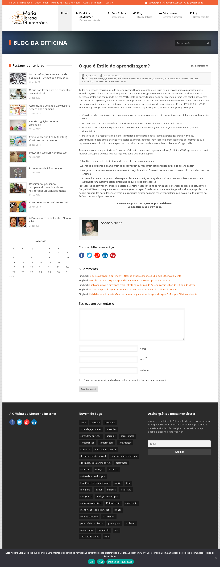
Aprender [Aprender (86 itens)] (111, 429)
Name (143, 348)
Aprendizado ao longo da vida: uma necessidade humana (49, 107)
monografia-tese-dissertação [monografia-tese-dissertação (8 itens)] (94, 509)
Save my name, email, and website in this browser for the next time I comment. (125, 380)
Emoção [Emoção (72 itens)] (99, 469)
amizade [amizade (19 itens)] (95, 422)
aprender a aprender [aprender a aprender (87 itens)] (90, 435)
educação (87, 81)
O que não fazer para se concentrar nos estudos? (50, 91)
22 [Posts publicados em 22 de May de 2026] (49, 267)
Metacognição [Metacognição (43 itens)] (113, 503)
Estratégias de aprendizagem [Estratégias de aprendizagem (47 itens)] (94, 483)
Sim (92, 562)
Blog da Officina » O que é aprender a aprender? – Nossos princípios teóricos (130, 280)
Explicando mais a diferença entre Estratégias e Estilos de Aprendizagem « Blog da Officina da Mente (142, 284)
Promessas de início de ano (45, 168)
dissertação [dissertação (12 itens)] (121, 462)
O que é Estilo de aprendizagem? (114, 66)
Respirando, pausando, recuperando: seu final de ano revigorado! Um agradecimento (47, 187)
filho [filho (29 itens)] (128, 483)
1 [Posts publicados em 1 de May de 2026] (49, 252)
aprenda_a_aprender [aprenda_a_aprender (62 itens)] (90, 429)
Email (143, 359)
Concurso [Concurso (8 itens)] (85, 449)
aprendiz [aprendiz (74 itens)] (111, 435)
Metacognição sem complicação (48, 152)
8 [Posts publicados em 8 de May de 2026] (49, 257)
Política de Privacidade (20, 2)
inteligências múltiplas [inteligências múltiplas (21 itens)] (107, 496)
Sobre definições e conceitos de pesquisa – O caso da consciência (49, 76)
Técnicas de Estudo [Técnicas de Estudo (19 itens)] (89, 536)
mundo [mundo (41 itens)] (118, 509)
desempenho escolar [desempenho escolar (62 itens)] (105, 449)
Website (144, 370)
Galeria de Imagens (92, 2)
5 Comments (201, 66)
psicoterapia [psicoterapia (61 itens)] (86, 530)
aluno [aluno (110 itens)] (83, 422)
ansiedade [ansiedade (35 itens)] (110, 422)
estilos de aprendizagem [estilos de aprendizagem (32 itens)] (92, 476)
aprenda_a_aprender (105, 78)
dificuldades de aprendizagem (181, 78)
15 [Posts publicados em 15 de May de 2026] (49, 262)
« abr (12, 276)
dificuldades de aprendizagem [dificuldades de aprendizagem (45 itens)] (95, 462)
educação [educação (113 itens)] (85, 469)
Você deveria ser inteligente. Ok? (48, 202)
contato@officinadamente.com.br (165, 2)
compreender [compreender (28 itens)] (106, 442)
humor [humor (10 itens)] (99, 489)
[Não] (215, 558)
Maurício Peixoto (113, 75)
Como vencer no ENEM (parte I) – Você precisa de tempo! (49, 138)
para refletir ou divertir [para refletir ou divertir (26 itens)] (91, 523)
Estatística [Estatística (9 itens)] (113, 469)
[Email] (179, 443)
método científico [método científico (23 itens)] (89, 516)
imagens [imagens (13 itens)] (111, 489)
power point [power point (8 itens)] (114, 523)
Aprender (123, 78)
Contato (110, 2)
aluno (89, 78)
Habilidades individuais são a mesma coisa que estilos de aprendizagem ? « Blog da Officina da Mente (143, 294)
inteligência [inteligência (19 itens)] (86, 496)
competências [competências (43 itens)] (87, 442)
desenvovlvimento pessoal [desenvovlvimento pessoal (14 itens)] (124, 456)
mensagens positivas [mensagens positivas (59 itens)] (90, 503)
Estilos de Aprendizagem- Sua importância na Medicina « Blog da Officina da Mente (133, 289)
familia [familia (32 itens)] (117, 483)
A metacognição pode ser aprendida (44, 122)
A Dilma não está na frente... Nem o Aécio (50, 219)
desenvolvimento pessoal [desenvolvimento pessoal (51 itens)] (93, 456)
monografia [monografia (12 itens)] (131, 503)
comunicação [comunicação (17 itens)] (125, 442)
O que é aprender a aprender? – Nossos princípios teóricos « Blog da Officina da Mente (135, 275)
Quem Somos (41, 2)
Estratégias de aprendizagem (110, 81)
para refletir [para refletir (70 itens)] (109, 516)
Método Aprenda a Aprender (65, 2)
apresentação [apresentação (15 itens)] (127, 435)
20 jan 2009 (90, 75)
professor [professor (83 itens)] (130, 523)
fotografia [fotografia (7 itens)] (85, 489)
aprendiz (158, 78)
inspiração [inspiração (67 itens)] (126, 489)
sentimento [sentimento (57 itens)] (103, 530)
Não (101, 562)
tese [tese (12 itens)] (116, 530)
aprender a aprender (140, 78)
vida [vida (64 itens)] (107, 536)
